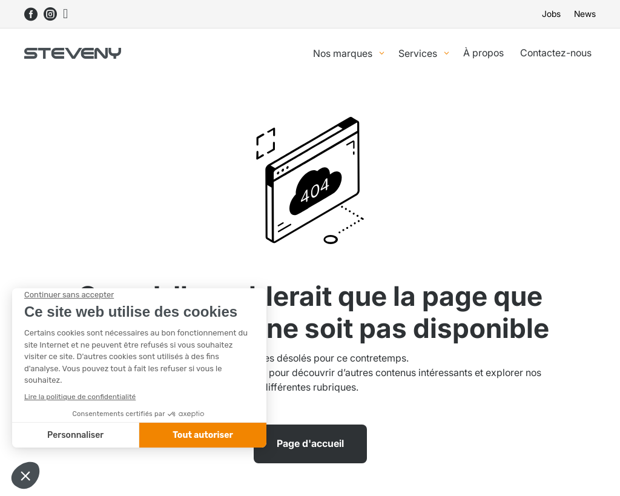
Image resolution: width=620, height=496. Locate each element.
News (585, 14)
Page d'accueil (310, 443)
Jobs (551, 14)
